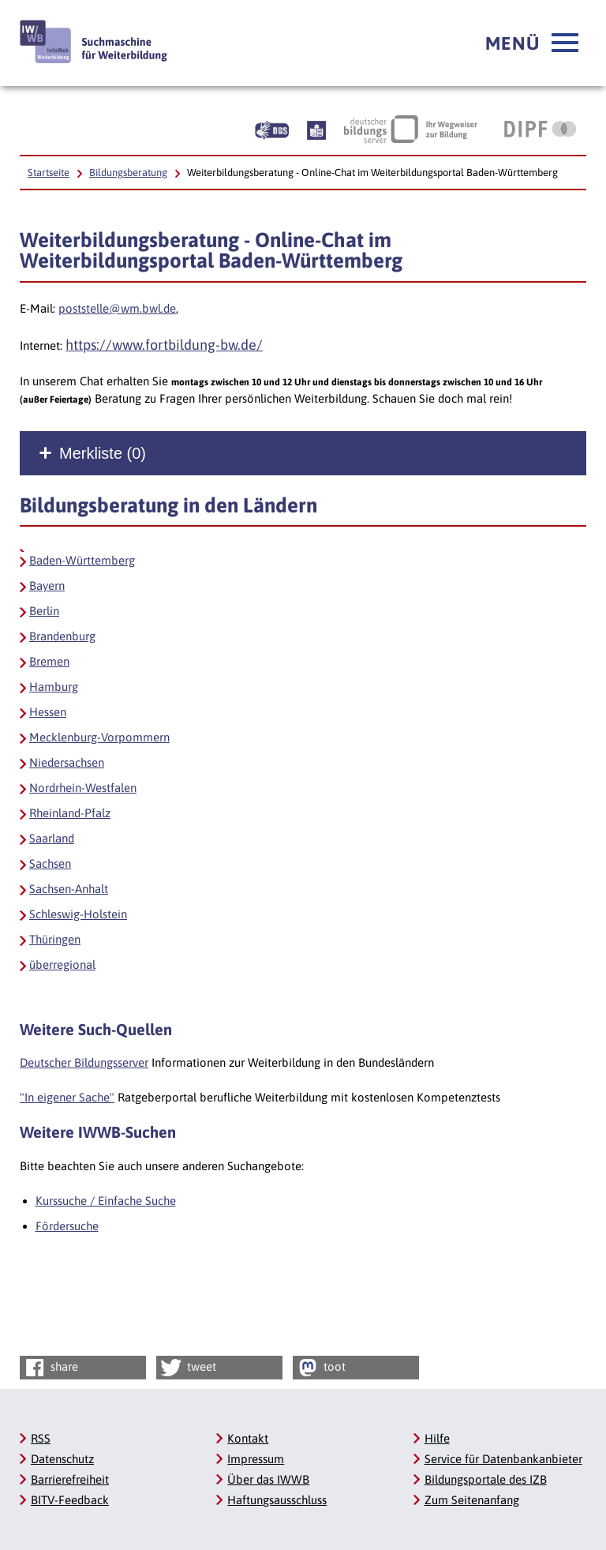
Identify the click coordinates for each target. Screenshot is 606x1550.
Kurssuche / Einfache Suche (106, 1200)
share (50, 1367)
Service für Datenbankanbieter (503, 1459)
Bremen (49, 661)
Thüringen (54, 939)
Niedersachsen (66, 762)
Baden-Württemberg (82, 560)
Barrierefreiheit (70, 1479)
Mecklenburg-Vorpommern (99, 737)
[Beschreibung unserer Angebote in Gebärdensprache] (271, 128)
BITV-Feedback (70, 1500)
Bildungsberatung (128, 172)
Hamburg (53, 686)
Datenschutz (62, 1459)
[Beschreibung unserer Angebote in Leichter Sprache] (316, 128)
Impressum (255, 1459)
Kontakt (247, 1438)
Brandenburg (62, 636)
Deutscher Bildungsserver (84, 1062)
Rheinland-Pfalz (69, 813)
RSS (40, 1438)
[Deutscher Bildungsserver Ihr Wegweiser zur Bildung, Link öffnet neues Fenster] (410, 129)
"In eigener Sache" (67, 1097)
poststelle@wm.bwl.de (117, 308)
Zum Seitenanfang (472, 1500)
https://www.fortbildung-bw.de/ (164, 344)
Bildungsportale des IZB (486, 1479)
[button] (531, 43)
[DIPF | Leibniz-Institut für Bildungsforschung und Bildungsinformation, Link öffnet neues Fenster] (540, 129)
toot (320, 1367)
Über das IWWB (268, 1479)
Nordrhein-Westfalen (83, 787)
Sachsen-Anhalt (68, 888)
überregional (62, 964)
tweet (187, 1367)
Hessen (47, 712)
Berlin (44, 610)
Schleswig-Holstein (78, 914)
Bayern (47, 585)
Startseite (48, 172)
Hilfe (437, 1438)
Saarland (51, 838)
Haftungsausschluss (277, 1500)
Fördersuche (67, 1226)
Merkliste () (102, 453)
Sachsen (50, 863)
